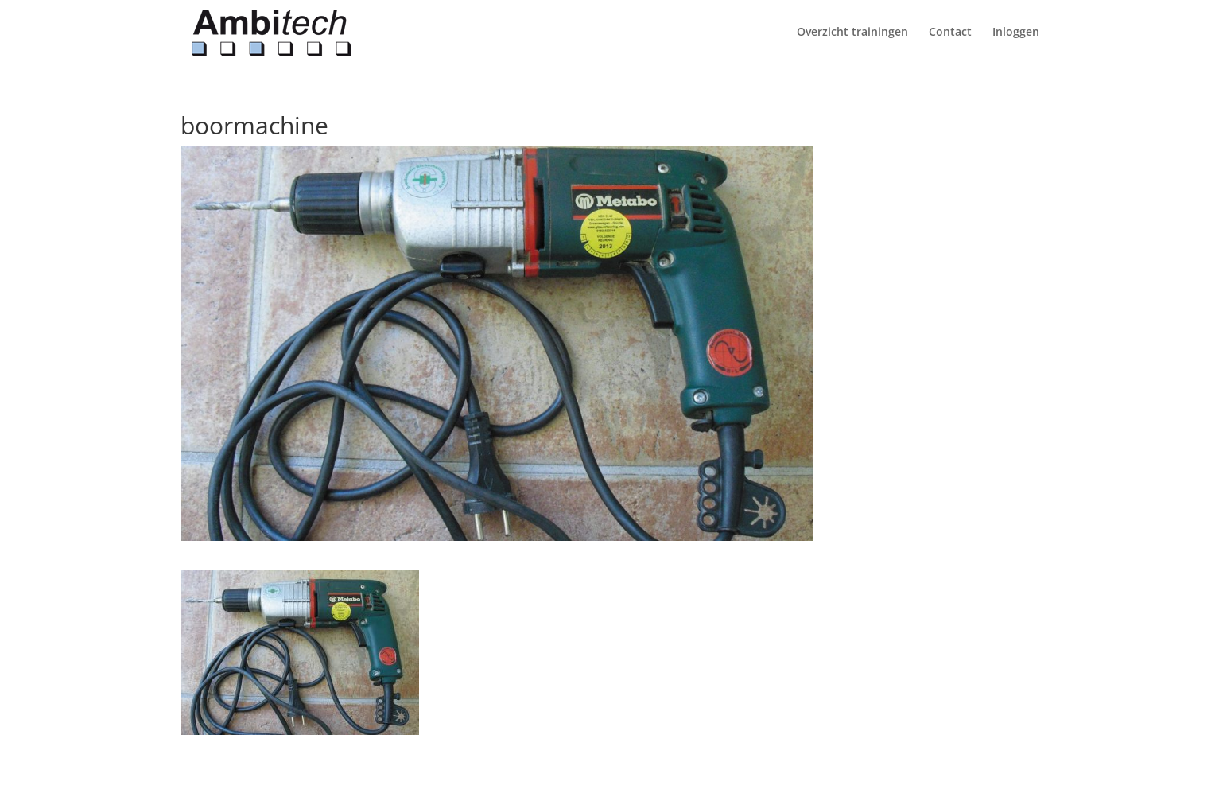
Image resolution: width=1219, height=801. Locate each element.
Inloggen (1015, 32)
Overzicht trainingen (852, 32)
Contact (950, 32)
